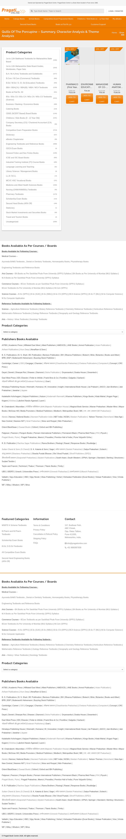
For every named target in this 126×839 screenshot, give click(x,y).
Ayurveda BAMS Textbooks (13, 262)
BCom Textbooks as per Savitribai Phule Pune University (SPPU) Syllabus (52, 284)
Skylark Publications (46, 458)
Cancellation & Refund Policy (45, 534)
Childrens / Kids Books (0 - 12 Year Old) (23, 118)
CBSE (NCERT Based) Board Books (21, 113)
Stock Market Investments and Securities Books (26, 213)
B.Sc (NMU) (47, 294)
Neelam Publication (79, 417)
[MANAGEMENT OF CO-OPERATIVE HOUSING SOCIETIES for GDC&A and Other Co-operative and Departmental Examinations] (102, 56)
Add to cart (72, 99)
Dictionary (10, 135)
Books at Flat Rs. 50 (63, 24)
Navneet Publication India (41, 417)
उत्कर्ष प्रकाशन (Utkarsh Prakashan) (83, 472)
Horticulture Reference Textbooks (108, 309)
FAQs (35, 543)
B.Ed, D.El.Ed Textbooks (12, 546)
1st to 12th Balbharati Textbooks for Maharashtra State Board (29, 60)
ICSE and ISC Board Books (17, 158)
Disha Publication (52, 372)
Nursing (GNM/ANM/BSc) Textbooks (21, 190)
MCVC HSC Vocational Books (18, 181)
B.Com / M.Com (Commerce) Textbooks (23, 78)
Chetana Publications (88, 363)
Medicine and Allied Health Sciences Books (24, 185)
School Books (34, 19)
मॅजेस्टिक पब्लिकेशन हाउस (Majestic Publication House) (47, 407)
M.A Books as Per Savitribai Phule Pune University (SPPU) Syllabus (30, 278)
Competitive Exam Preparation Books (58, 19)
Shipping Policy (39, 539)
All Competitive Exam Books (14, 552)
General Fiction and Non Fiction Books (22, 153)
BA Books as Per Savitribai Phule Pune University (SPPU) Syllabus (43, 274)
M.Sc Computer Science (111, 294)
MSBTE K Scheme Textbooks (14, 525)
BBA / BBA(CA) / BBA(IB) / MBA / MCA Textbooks (27, 88)
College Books (19, 19)
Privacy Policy (39, 530)
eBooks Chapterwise (14, 139)
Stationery (10, 208)
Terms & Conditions (41, 525)
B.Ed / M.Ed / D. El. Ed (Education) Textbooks (25, 83)
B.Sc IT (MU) (94, 294)
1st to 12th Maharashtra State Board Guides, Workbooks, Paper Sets (25, 67)
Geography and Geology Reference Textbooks (78, 313)
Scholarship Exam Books (16, 199)
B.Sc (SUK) (35, 294)
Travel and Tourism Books (17, 217)
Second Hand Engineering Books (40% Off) (16, 559)
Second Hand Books (28, 24)
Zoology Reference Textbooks (44, 313)
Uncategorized (12, 222)
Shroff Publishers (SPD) (80, 454)
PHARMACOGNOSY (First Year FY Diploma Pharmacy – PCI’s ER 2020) (72, 86)
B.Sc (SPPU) (23, 294)
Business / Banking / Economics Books (22, 104)
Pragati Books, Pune (10, 437)
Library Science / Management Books (22, 171)
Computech (103, 363)
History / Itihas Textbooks (17, 319)
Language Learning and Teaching (20, 167)
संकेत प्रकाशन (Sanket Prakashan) (68, 449)
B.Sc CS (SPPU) (61, 294)
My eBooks (117, 19)
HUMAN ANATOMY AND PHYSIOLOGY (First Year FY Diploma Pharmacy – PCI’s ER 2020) (117, 86)
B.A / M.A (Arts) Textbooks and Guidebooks (24, 74)
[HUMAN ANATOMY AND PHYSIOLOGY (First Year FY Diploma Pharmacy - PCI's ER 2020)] (117, 56)
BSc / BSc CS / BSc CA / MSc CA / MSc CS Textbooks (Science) (29, 98)
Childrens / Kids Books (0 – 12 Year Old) (93, 19)
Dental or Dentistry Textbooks (38, 262)
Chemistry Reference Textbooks (78, 309)
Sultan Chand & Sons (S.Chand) (15, 449)
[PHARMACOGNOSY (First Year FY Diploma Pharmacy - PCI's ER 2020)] (72, 56)
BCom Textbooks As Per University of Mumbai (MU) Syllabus (27, 288)
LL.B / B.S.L (11, 176)
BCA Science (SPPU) (78, 294)
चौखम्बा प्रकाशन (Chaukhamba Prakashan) (61, 363)
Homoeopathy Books (61, 262)
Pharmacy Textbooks (15, 194)
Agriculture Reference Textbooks (24, 309)
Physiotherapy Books (80, 262)
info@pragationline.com (76, 543)
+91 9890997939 (73, 548)
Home (7, 19)
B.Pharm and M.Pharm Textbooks (11, 532)
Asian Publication (102, 345)
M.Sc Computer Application (13, 298)
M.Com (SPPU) (60, 288)
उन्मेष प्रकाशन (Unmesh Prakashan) (54, 472)
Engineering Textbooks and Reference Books (25, 144)
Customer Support (98, 24)
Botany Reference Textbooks (52, 309)
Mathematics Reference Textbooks (16, 313)
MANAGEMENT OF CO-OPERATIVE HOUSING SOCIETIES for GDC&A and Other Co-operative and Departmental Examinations (102, 86)
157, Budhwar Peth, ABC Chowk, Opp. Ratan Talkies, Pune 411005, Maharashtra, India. (73, 531)
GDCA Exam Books (14, 148)
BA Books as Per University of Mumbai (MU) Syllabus (95, 274)
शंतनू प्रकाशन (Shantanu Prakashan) (16, 454)
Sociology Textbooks (38, 319)
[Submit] (32, 11)
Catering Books (12, 109)
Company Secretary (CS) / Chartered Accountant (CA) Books (29, 124)
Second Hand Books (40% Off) (19, 203)
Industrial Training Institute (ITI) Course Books (25, 162)
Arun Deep (24, 350)
